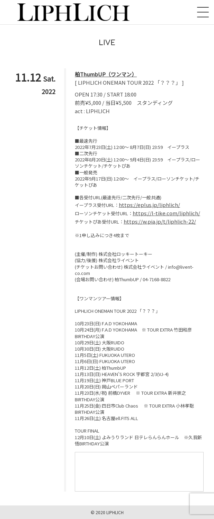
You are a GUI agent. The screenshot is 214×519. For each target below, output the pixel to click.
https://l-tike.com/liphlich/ (166, 213)
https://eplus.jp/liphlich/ (149, 204)
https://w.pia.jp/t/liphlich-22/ (160, 221)
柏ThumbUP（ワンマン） (106, 74)
